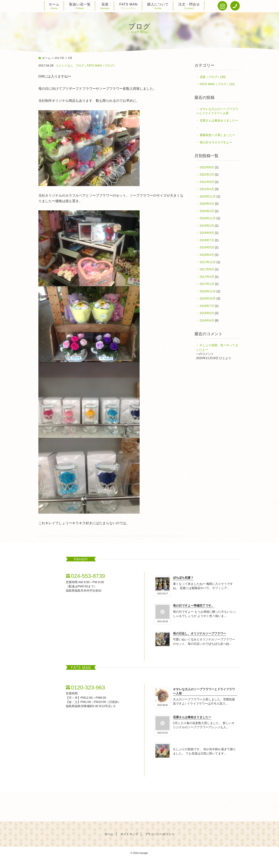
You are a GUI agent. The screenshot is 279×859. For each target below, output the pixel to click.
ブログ (79, 65)
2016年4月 (207, 320)
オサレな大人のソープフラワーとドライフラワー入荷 (217, 111)
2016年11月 (208, 291)
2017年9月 (207, 269)
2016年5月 (207, 313)
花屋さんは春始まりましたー (219, 120)
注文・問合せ (189, 6)
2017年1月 (207, 284)
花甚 (105, 6)
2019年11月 (208, 218)
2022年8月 (207, 167)
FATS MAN (128, 6)
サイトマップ (129, 834)
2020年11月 (208, 196)
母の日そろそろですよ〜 (216, 142)
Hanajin (143, 853)
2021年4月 (207, 189)
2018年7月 (207, 240)
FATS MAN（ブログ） (102, 65)
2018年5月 (207, 247)
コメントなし (64, 65)
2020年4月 (207, 203)
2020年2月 (207, 211)
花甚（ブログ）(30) (213, 77)
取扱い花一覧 (80, 6)
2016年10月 (208, 298)
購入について (158, 6)
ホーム (54, 6)
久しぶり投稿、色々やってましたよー (217, 347)
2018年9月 (207, 232)
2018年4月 (207, 254)
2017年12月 (208, 262)
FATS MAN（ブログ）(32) (217, 84)
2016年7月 (207, 306)
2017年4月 (207, 276)
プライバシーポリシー (159, 834)
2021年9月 (207, 182)
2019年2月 (207, 225)
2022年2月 (207, 174)
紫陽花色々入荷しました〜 (217, 135)
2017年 (59, 58)
